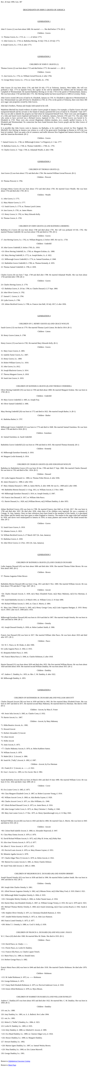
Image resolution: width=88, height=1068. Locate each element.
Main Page (12, 1065)
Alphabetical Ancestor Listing (19, 1061)
